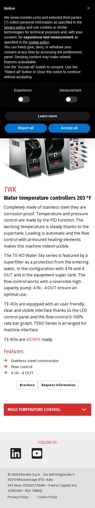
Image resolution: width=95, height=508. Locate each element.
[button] (88, 8)
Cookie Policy (47, 497)
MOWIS (33, 339)
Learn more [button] (47, 116)
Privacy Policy (18, 497)
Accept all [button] (69, 128)
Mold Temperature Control (34, 409)
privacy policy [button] (14, 27)
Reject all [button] (25, 128)
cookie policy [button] (39, 42)
